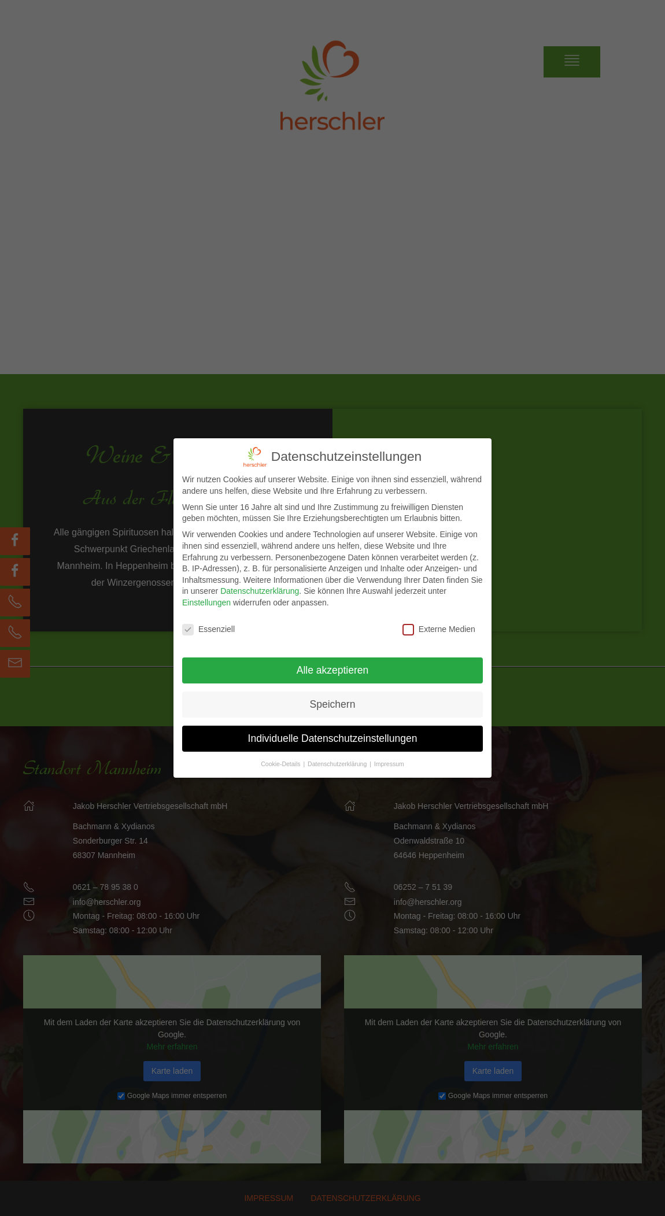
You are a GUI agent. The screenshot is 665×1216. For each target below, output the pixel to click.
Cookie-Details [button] (281, 762)
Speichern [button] (333, 702)
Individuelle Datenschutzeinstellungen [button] (333, 736)
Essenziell (208, 628)
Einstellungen (206, 601)
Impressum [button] (389, 762)
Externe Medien (438, 628)
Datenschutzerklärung (259, 589)
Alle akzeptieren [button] (333, 668)
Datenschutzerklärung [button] (338, 762)
